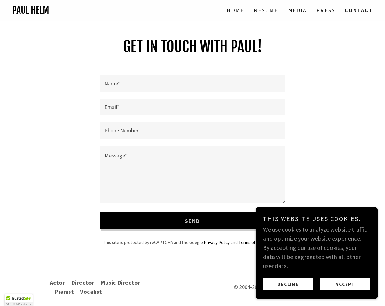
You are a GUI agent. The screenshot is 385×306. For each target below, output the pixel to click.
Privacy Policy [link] (217, 242)
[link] (102, 11)
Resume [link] (266, 10)
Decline (288, 284)
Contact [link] (359, 10)
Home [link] (235, 10)
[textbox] (192, 83)
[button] (19, 300)
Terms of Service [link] (255, 242)
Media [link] (297, 10)
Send (192, 221)
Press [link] (325, 10)
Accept (345, 284)
